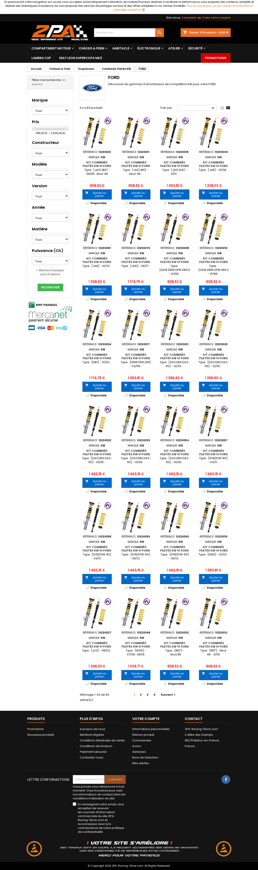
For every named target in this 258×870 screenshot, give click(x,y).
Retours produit (143, 735)
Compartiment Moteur (51, 48)
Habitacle (120, 48)
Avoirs (136, 746)
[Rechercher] (129, 32)
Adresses (139, 752)
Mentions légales (92, 735)
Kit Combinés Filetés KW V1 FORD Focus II (174, 358)
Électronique (148, 48)
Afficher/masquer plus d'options (51, 272)
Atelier (174, 48)
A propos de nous (92, 729)
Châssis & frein (91, 48)
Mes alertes (140, 763)
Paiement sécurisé (93, 752)
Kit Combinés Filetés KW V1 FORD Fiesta (97, 166)
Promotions (216, 58)
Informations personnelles (151, 729)
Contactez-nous (91, 757)
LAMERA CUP (41, 58)
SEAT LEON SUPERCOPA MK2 (80, 58)
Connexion (189, 17)
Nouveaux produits (40, 735)
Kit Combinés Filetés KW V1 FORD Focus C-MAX (213, 550)
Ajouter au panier (95, 194)
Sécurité (195, 48)
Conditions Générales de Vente (102, 740)
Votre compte (145, 718)
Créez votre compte (216, 17)
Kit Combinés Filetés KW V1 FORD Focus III (213, 454)
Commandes (141, 740)
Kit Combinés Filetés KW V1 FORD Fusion (97, 646)
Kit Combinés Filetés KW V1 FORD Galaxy (136, 646)
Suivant (169, 695)
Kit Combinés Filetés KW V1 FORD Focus (174, 262)
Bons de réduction (145, 757)
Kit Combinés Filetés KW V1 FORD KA (174, 646)
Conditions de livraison (96, 746)
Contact (193, 718)
